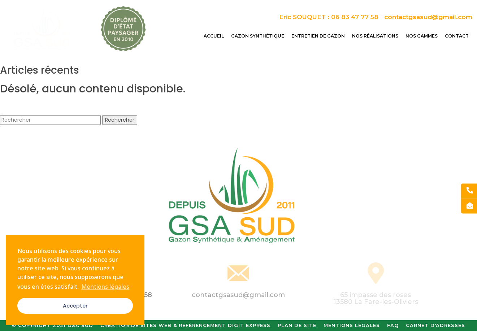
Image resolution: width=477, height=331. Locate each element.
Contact (457, 36)
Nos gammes (422, 36)
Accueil (214, 36)
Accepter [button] (75, 305)
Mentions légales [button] (105, 287)
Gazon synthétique (257, 36)
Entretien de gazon (318, 36)
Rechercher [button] (119, 119)
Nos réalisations (375, 36)
